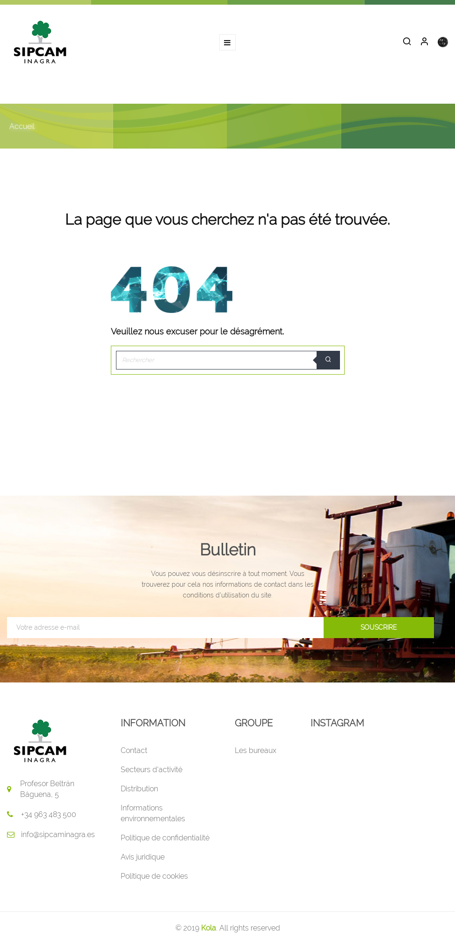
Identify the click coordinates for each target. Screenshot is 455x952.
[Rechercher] (227, 360)
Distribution (139, 788)
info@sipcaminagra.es (58, 834)
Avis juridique (143, 857)
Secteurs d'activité (151, 769)
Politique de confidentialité (165, 837)
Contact (134, 750)
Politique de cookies (154, 876)
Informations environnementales (153, 813)
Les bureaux (255, 750)
